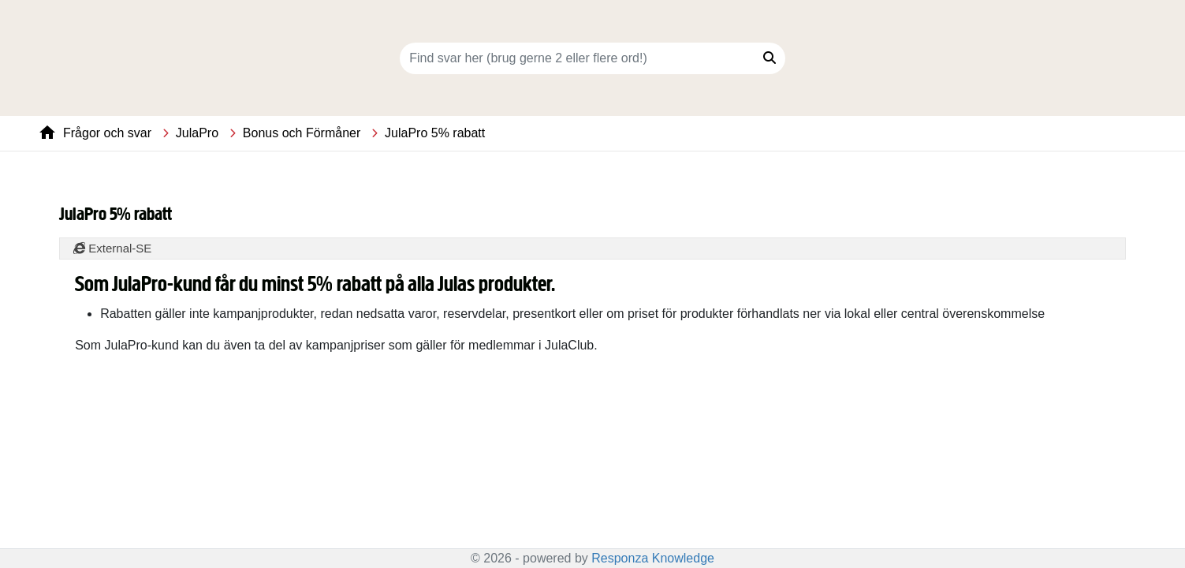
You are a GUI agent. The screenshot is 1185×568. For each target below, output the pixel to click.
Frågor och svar (107, 133)
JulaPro (197, 133)
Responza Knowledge (652, 558)
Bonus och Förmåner (301, 133)
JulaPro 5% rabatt (435, 133)
